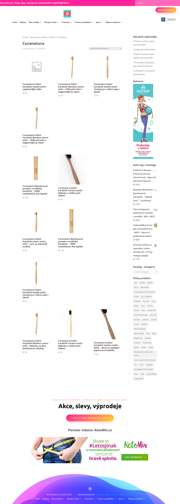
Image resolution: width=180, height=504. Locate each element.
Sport (98, 22)
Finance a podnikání (82, 22)
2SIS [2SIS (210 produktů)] (135, 283)
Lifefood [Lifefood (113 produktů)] (144, 324)
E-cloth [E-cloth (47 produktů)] (136, 297)
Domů (25, 37)
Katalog (23, 22)
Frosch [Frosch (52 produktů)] (136, 310)
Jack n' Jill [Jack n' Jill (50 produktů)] (153, 315)
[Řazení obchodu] (105, 48)
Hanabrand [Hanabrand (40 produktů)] (152, 310)
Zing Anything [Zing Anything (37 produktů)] (151, 374)
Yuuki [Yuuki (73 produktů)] (142, 374)
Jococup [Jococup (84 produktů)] (137, 320)
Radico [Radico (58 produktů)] (136, 347)
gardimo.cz (128, 494)
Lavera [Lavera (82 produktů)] (136, 324)
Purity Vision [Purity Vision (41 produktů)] (147, 343)
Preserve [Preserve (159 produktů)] (137, 343)
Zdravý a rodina (50, 22)
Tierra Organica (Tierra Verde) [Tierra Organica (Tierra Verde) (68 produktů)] (144, 360)
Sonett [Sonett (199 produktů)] (150, 347)
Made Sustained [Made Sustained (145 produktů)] (139, 329)
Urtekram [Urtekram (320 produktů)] (149, 365)
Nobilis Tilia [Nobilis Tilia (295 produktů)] (138, 338)
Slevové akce (166, 10)
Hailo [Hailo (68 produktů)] (143, 310)
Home (14, 22)
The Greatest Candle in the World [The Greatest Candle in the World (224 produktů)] (143, 354)
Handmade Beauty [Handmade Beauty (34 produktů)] (140, 315)
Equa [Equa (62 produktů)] (143, 306)
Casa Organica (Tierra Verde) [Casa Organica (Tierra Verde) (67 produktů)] (144, 292)
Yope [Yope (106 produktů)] (136, 374)
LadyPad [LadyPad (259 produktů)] (145, 320)
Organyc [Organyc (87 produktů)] (148, 338)
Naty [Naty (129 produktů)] (148, 333)
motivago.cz (114, 494)
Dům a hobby (34, 22)
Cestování (66, 22)
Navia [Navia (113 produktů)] (154, 333)
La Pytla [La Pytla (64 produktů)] (153, 320)
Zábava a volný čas (113, 22)
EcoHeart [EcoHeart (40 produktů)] (137, 301)
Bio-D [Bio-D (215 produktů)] (136, 287)
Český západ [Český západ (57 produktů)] (138, 379)
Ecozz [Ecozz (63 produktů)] (154, 301)
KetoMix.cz (103, 430)
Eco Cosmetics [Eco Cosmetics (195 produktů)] (146, 297)
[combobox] (145, 271)
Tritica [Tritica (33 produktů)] (141, 365)
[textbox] (145, 272)
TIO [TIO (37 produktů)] (135, 365)
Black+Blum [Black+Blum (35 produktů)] (145, 287)
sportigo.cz (100, 494)
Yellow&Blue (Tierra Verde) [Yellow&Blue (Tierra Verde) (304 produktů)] (143, 369)
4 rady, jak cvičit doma (144, 49)
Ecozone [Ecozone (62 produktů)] (146, 301)
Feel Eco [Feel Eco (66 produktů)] (150, 306)
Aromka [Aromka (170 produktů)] (142, 283)
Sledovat (171, 19)
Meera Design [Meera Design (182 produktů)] (139, 333)
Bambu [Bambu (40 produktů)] (150, 283)
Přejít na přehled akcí (90, 418)
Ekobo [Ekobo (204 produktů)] (136, 306)
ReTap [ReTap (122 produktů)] (144, 347)
